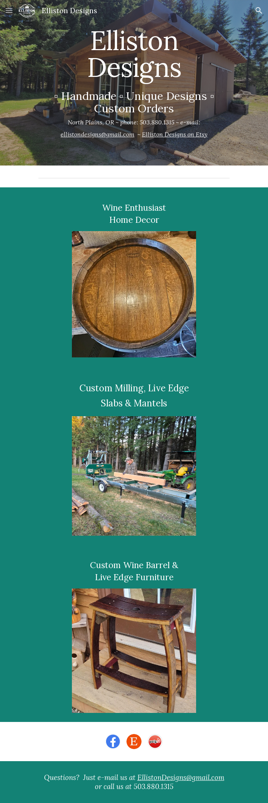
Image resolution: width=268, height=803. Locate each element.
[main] (133, 82)
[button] (9, 10)
